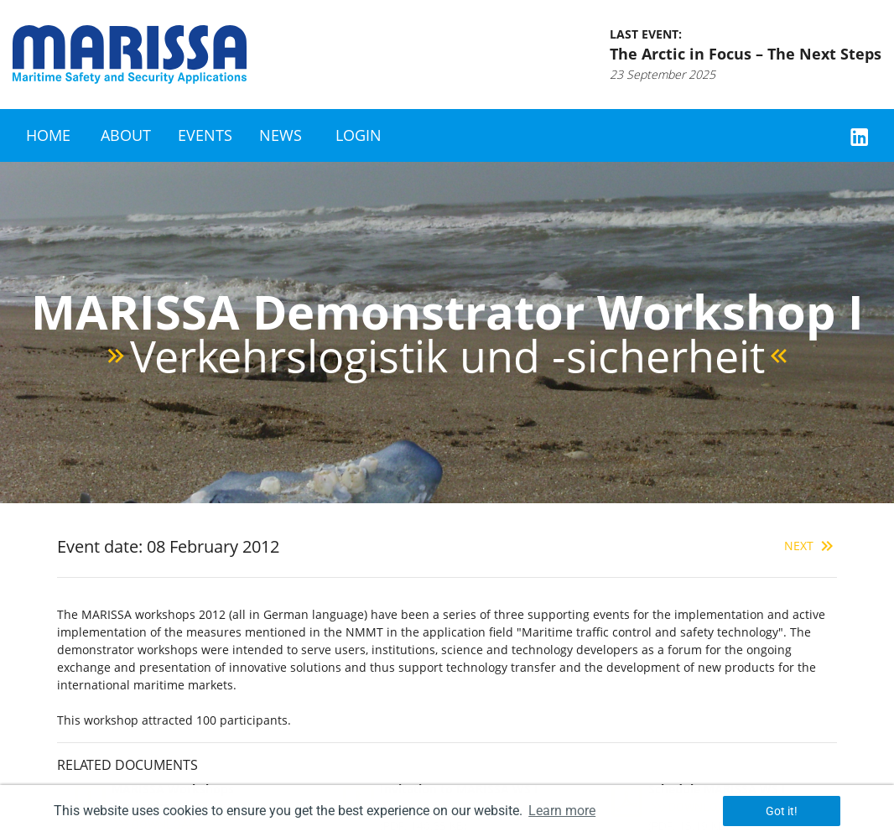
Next (810, 546)
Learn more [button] (561, 811)
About (126, 135)
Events (205, 135)
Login (358, 135)
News (280, 135)
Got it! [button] (782, 811)
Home (48, 135)
